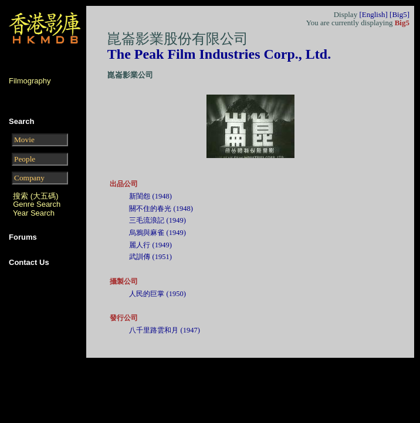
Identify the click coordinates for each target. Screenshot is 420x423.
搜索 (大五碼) (35, 196)
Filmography (30, 80)
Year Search (34, 213)
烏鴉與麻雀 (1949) (157, 233)
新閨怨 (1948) (150, 196)
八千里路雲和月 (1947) (164, 330)
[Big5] (399, 14)
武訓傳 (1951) (150, 257)
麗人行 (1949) (150, 245)
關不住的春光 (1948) (160, 208)
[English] (373, 14)
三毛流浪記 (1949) (157, 220)
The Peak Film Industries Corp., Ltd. (219, 54)
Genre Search (36, 204)
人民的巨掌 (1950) (157, 294)
